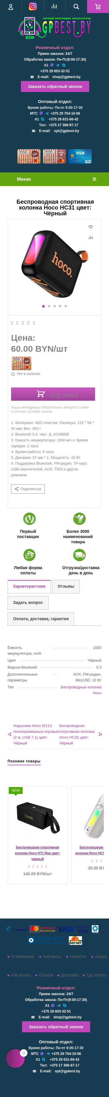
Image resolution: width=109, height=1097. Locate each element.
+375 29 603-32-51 (55, 71)
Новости (78, 956)
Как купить (21, 975)
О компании (22, 956)
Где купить (97, 975)
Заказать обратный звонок (55, 86)
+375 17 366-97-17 (63, 125)
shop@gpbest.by (66, 77)
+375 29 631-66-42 (63, 119)
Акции (101, 956)
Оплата (46, 975)
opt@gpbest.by (66, 131)
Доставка (69, 975)
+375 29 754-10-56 (65, 113)
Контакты (51, 956)
